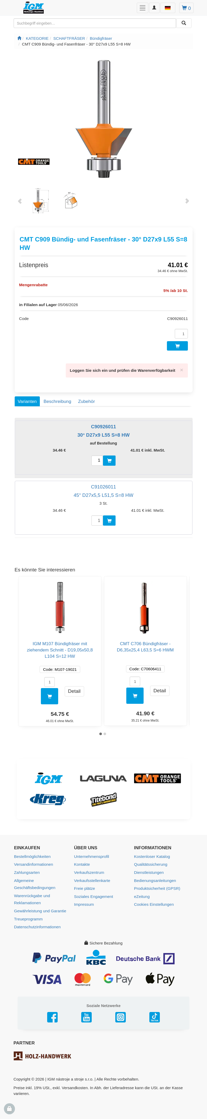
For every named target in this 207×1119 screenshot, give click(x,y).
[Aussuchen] (184, 23)
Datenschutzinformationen (37, 923)
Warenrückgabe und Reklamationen (32, 896)
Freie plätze (84, 885)
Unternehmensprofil (91, 854)
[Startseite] (19, 38)
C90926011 (103, 424)
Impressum (84, 901)
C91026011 (103, 484)
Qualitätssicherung (150, 862)
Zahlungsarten (26, 870)
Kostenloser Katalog (151, 854)
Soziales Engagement (93, 893)
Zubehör (86, 399)
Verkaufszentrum (89, 870)
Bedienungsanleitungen (154, 877)
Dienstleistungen (148, 870)
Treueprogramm (28, 915)
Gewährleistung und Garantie (39, 907)
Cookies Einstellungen (153, 901)
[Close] (181, 368)
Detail (74, 688)
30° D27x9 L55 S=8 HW (103, 433)
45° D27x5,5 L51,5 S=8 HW (103, 493)
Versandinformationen (33, 862)
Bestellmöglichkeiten (32, 854)
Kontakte (82, 862)
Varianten (27, 399)
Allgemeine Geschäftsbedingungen (34, 881)
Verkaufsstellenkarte (92, 877)
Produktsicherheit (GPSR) (156, 885)
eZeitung (141, 893)
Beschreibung (57, 399)
